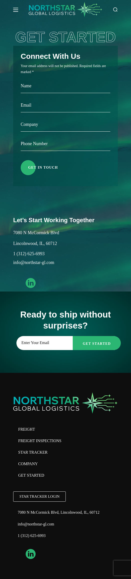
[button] (115, 10)
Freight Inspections (40, 441)
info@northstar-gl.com (33, 262)
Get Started (31, 475)
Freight (26, 429)
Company (28, 464)
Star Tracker (33, 452)
